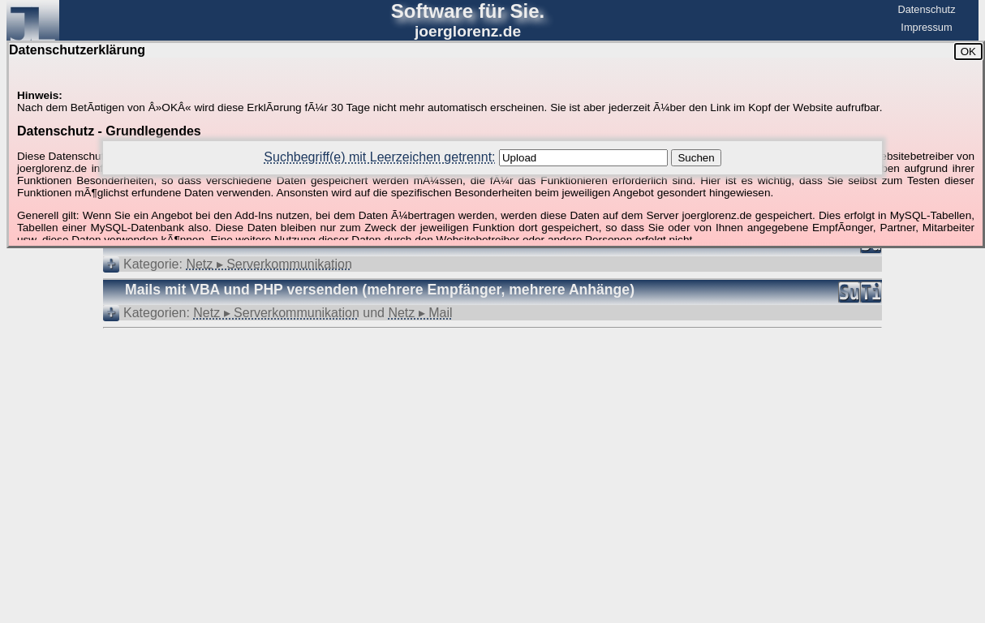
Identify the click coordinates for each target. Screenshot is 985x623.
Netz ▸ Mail (420, 313)
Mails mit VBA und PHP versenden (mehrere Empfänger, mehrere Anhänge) (379, 289)
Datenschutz (926, 9)
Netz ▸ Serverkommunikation (269, 264)
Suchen (695, 158)
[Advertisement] (492, 378)
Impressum (926, 27)
